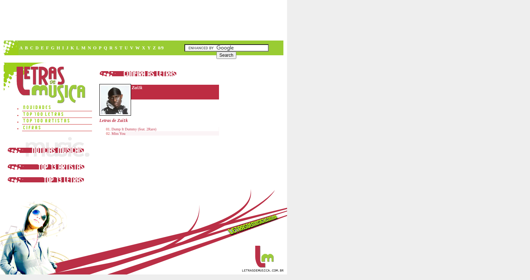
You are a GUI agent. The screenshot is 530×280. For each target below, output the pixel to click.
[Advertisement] (143, 20)
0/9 (160, 47)
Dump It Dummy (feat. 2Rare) (134, 129)
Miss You (119, 134)
